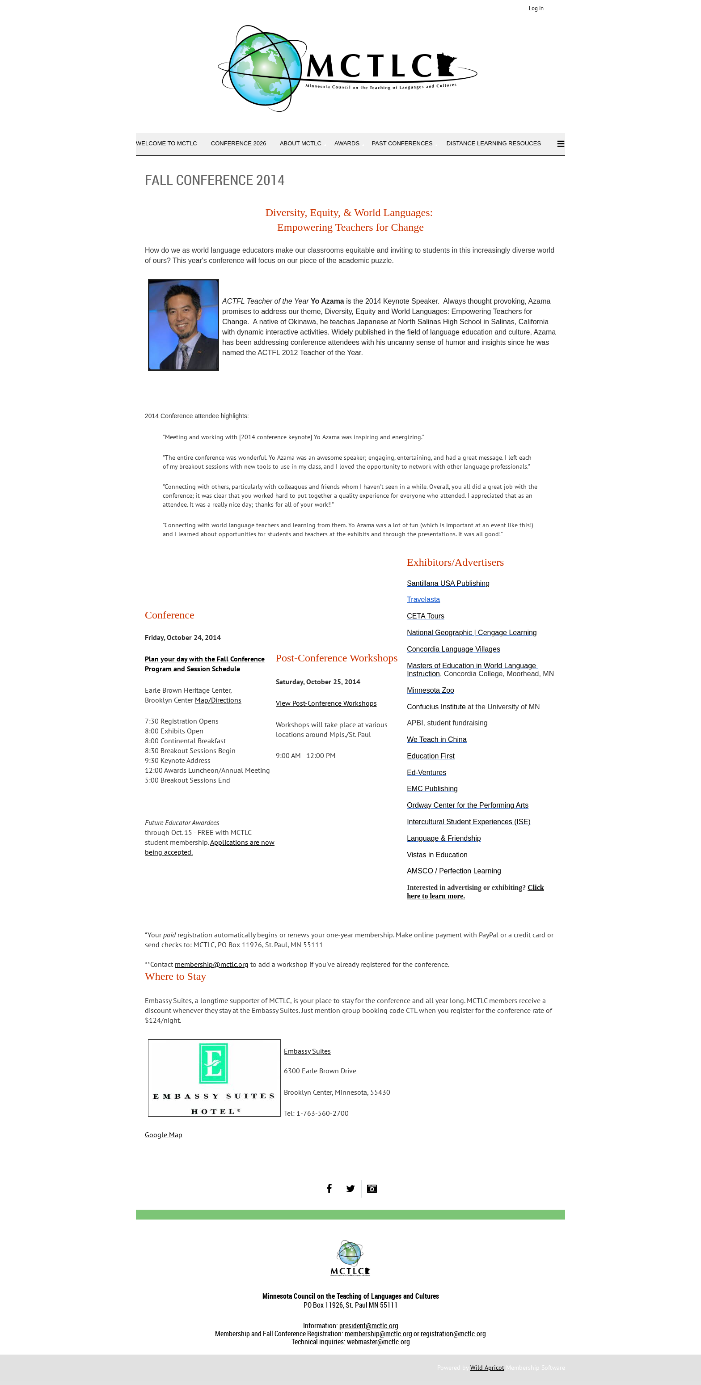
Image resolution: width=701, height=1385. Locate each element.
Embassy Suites (307, 1050)
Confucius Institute (436, 707)
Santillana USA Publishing (448, 583)
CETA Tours (425, 616)
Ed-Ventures (426, 772)
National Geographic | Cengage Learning (472, 632)
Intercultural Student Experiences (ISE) (469, 822)
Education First (431, 756)
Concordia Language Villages (453, 649)
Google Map (163, 1134)
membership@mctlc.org (378, 1333)
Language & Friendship (444, 838)
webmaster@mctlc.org (378, 1342)
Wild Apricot (487, 1368)
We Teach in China (437, 739)
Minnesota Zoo (430, 690)
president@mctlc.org (368, 1325)
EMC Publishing (432, 788)
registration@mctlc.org (453, 1333)
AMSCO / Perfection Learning (454, 871)
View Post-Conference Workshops (326, 703)
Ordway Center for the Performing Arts (467, 805)
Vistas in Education (437, 855)
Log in (536, 8)
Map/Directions (218, 699)
